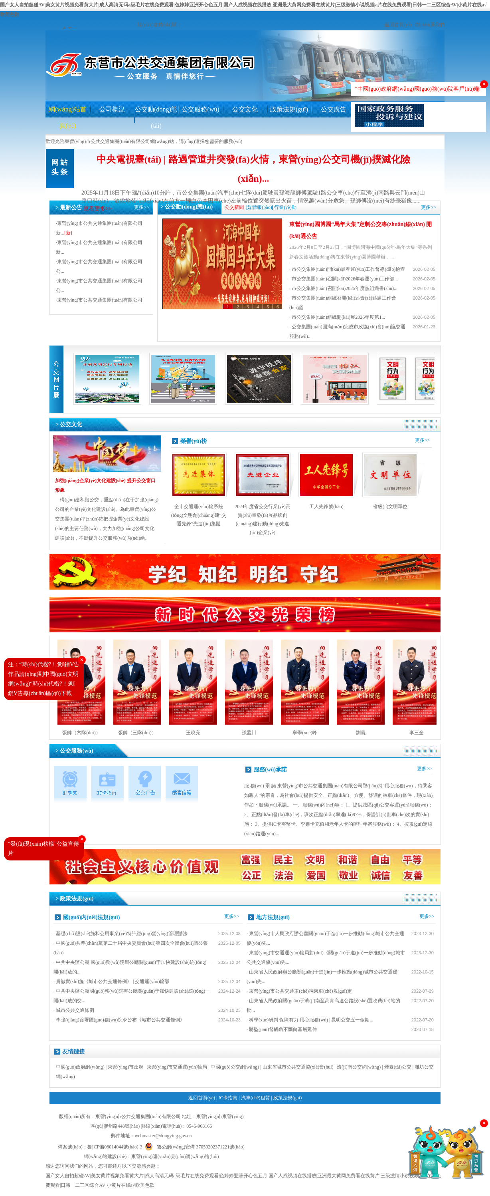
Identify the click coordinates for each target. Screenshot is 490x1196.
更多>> (141, 207)
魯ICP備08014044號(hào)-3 (114, 1147)
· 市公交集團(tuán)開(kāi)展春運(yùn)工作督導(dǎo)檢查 (347, 269)
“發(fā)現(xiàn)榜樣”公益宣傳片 (43, 848)
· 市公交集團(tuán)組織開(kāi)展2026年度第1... (337, 317)
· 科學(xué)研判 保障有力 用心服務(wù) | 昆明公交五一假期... (310, 1020)
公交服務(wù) (200, 109)
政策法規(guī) (289, 109)
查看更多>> (97, 209)
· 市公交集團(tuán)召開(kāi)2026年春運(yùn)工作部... (343, 279)
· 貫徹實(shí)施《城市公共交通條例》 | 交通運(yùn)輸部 (111, 981)
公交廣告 (333, 109)
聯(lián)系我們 (430, 25)
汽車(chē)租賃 (255, 1098)
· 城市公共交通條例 (73, 1010)
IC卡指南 (227, 1098)
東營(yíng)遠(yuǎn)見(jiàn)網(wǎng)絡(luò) (175, 1156)
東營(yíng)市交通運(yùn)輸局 (177, 1067)
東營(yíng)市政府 (125, 1067)
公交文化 (245, 109)
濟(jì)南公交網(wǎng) (359, 1067)
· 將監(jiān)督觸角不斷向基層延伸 (282, 1029)
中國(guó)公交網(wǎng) (235, 1067)
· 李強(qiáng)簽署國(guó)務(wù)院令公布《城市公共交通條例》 (119, 1020)
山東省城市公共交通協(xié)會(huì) (298, 1067)
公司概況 (112, 109)
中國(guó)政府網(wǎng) (80, 1067)
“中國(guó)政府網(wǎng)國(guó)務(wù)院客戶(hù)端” (418, 89)
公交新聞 (234, 207)
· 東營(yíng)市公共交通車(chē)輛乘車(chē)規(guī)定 (299, 991)
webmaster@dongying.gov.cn (163, 1135)
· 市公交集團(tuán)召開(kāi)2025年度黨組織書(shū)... (343, 288)
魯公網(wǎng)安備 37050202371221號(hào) (195, 1145)
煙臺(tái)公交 (397, 1067)
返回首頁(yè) (398, 25)
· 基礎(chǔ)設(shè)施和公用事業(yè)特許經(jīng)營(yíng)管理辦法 (120, 933)
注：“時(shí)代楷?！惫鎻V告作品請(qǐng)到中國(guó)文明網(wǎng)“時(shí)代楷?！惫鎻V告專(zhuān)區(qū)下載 (43, 679)
